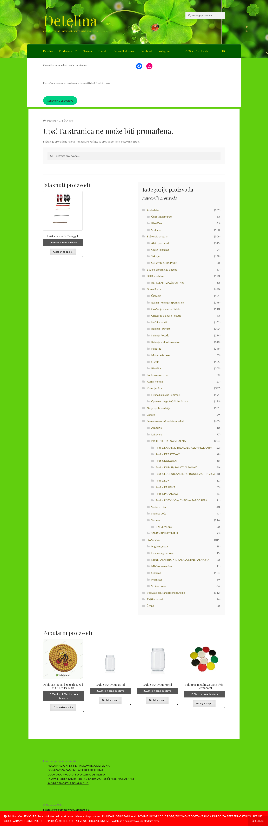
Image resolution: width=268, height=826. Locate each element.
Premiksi (156, 579)
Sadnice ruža (158, 507)
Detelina (70, 20)
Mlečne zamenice (161, 566)
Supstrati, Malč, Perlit (164, 262)
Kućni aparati (159, 322)
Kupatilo (156, 348)
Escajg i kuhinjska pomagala (167, 302)
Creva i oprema (160, 249)
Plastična (156, 223)
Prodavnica (65, 51)
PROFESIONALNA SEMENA (168, 440)
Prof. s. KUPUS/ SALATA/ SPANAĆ (176, 467)
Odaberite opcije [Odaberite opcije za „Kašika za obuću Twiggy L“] (62, 251)
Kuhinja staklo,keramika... (166, 342)
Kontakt (103, 51)
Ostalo (155, 361)
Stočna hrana (158, 586)
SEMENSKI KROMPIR (164, 533)
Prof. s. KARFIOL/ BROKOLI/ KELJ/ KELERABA (184, 447)
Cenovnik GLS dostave (60, 100)
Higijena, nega (159, 546)
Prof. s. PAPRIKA (166, 487)
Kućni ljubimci (155, 388)
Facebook (146, 51)
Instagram (164, 51)
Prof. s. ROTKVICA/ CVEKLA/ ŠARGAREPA (181, 500)
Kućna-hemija (155, 381)
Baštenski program (158, 236)
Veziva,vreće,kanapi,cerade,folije (166, 592)
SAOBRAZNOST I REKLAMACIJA (68, 783)
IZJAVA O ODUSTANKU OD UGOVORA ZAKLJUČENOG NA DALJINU (91, 778)
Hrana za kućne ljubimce (165, 394)
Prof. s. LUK (162, 480)
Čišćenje (156, 295)
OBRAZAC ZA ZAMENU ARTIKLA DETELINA (75, 770)
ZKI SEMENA (164, 526)
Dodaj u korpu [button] (110, 700)
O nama (87, 51)
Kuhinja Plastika (160, 328)
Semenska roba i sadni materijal (165, 421)
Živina (150, 605)
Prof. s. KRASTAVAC (168, 454)
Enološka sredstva (157, 375)
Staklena (156, 229)
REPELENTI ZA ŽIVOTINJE (167, 282)
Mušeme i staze (160, 355)
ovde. (157, 820)
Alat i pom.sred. (160, 243)
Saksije (155, 256)
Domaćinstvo (154, 289)
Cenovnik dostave (124, 51)
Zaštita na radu (155, 599)
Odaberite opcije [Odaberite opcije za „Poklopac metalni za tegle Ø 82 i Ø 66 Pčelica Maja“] (63, 707)
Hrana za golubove (162, 553)
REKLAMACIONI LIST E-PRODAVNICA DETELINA (79, 765)
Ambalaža (153, 210)
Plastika (156, 368)
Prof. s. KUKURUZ (166, 460)
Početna (51, 120)
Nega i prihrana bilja (158, 408)
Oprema (156, 572)
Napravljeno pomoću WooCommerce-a (66, 809)
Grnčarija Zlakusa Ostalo (165, 308)
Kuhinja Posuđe (160, 335)
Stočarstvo (153, 539)
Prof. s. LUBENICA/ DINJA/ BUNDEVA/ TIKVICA (185, 473)
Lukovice (156, 434)
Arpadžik (156, 427)
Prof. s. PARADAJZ (167, 493)
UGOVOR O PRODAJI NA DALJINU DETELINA (76, 774)
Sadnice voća (158, 513)
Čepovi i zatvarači (161, 216)
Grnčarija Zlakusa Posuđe (166, 315)
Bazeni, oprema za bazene (162, 269)
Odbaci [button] (259, 820)
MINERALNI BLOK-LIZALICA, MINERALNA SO (180, 559)
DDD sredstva (155, 276)
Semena (155, 520)
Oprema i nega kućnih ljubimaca (169, 401)
